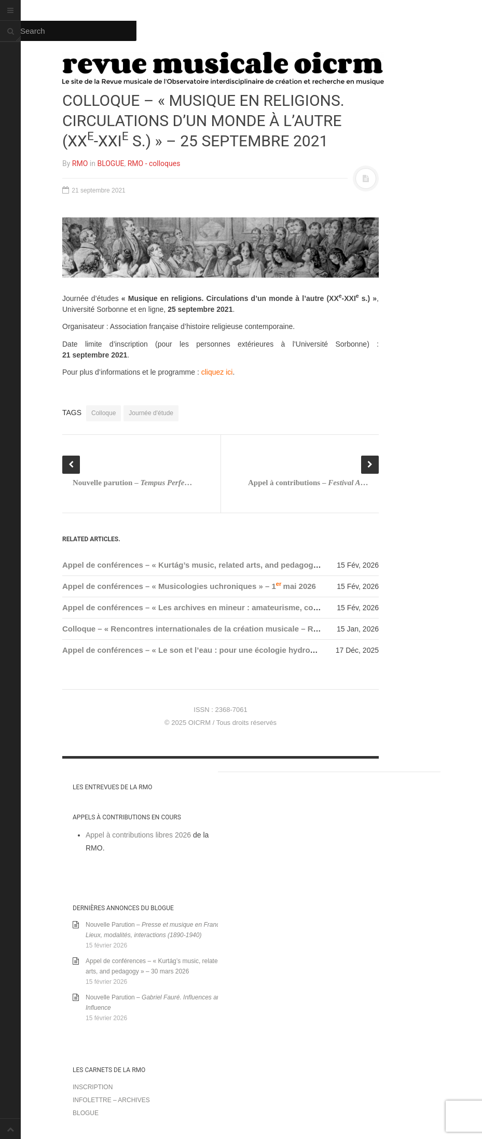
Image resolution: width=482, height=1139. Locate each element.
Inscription (93, 1087)
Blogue (86, 1113)
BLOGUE (110, 163)
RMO (80, 163)
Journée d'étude (151, 413)
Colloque (103, 413)
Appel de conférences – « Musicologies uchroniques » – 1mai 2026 (189, 586)
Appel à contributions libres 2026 (138, 835)
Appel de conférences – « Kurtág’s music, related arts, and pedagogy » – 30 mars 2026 (222, 564)
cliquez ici (217, 372)
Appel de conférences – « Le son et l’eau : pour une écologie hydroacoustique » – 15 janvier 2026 (242, 650)
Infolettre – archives (111, 1100)
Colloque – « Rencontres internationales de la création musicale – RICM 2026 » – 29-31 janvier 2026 (245, 628)
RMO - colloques (154, 163)
